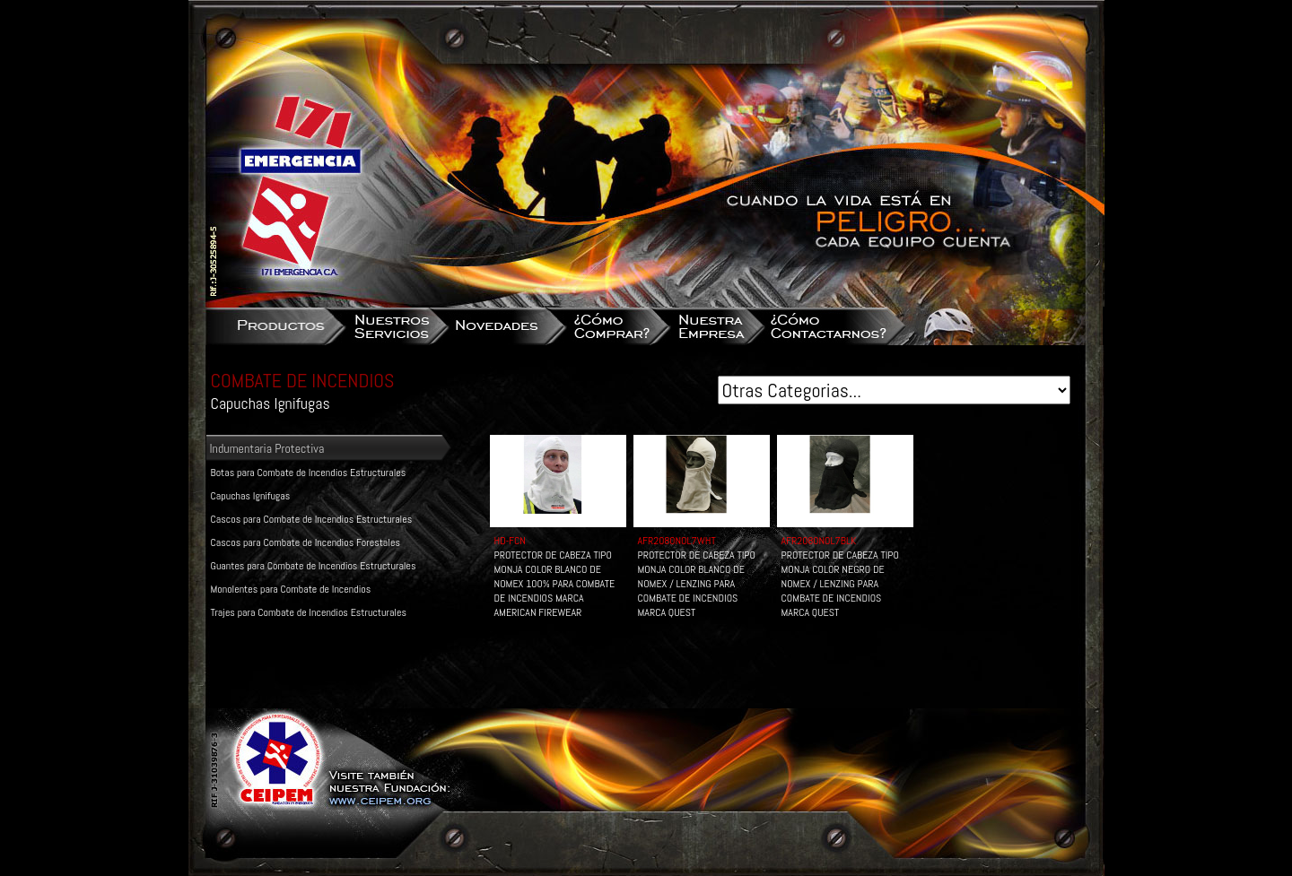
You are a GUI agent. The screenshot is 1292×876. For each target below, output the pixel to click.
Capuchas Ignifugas (251, 496)
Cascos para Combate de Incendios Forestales (305, 542)
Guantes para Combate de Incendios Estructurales (313, 566)
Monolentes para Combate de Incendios (291, 589)
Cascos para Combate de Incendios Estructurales (312, 519)
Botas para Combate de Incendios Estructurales (308, 472)
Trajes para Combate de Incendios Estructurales (308, 612)
